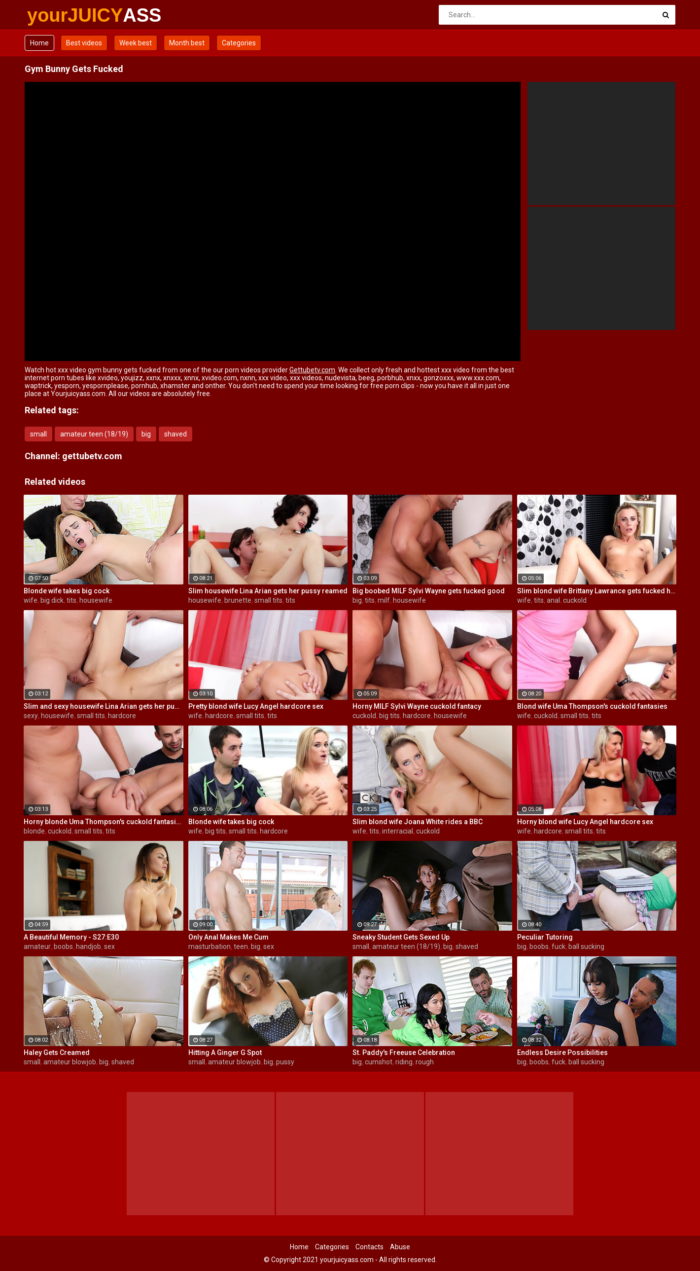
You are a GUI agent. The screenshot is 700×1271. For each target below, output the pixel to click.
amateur (37, 946)
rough (425, 1062)
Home (39, 43)
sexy (31, 716)
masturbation (209, 946)
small (38, 434)
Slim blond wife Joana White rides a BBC (417, 822)
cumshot (378, 1062)
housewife (95, 600)
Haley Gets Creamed (57, 1052)
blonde (34, 831)
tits (71, 600)
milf (384, 600)
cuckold (575, 600)
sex (109, 946)
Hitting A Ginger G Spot (225, 1052)
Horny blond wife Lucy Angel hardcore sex (585, 822)
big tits (389, 716)
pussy (285, 1062)
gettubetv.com (92, 456)
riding (404, 1062)
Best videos (84, 43)
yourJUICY (53, 15)
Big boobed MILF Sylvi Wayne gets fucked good (428, 591)
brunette (237, 600)
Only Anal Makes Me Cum (228, 937)
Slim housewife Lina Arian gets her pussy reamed (268, 591)
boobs (63, 946)
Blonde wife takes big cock (66, 591)
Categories (239, 43)
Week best (135, 43)
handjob (88, 946)
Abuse (400, 1247)
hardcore (122, 716)
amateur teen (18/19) (94, 434)
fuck (558, 946)
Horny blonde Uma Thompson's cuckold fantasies (103, 822)
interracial (397, 831)
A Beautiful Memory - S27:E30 (71, 937)
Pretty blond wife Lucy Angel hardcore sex (255, 706)
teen (241, 946)
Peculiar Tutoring (545, 937)
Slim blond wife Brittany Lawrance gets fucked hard (597, 591)
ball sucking (586, 946)
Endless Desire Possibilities (562, 1052)
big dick (52, 600)
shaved (175, 434)
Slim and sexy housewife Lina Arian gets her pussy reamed (103, 706)
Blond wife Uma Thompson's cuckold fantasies (592, 706)
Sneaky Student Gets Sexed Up (401, 937)
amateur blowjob (69, 1062)
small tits (268, 600)
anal (553, 600)
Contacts (369, 1247)
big (146, 434)
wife (30, 600)
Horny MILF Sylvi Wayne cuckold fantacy (416, 706)
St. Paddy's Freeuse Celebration (403, 1052)
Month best (187, 43)
